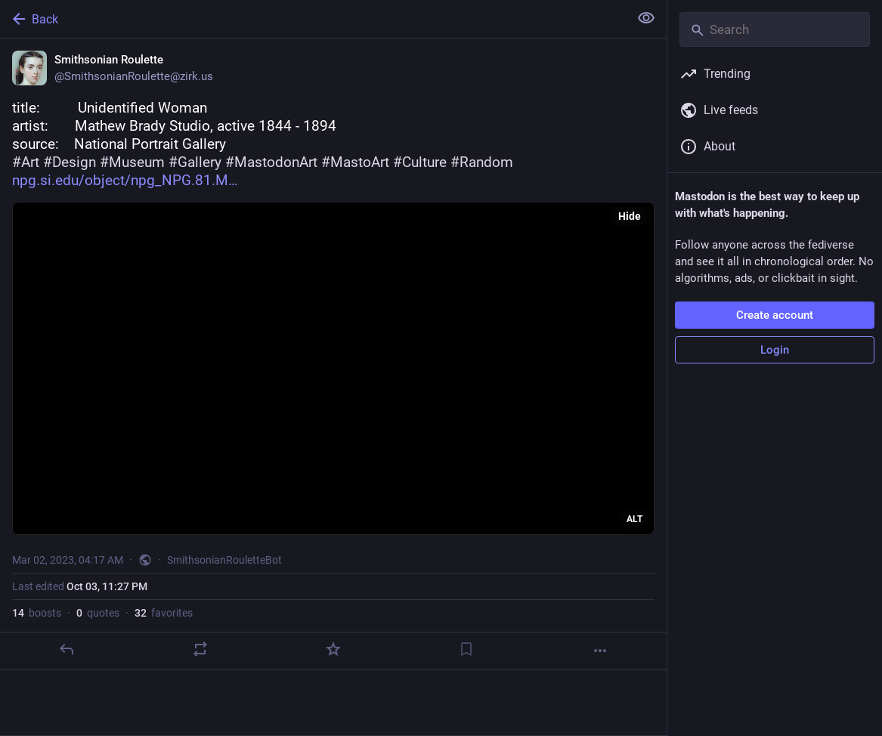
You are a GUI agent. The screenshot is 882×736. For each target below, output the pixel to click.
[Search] (774, 29)
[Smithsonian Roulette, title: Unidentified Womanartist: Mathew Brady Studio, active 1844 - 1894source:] (333, 354)
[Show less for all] (646, 18)
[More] (600, 651)
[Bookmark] (466, 649)
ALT (634, 519)
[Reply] (66, 649)
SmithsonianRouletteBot (224, 560)
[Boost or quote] (200, 649)
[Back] (313, 19)
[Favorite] (333, 649)
